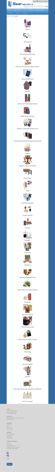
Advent (27, 29)
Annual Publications (27, 79)
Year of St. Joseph (27, 401)
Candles (27, 153)
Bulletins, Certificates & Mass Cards (27, 128)
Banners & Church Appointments (27, 104)
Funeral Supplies (27, 215)
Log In (34, 1)
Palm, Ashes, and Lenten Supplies (27, 290)
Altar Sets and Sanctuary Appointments (27, 66)
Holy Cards (27, 252)
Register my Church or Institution (13, 447)
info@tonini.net (12, 413)
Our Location (9, 444)
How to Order (9, 427)
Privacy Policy (9, 435)
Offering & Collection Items (27, 277)
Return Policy (9, 436)
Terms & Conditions (11, 433)
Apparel (27, 91)
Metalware (27, 265)
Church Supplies (14, 16)
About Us (8, 442)
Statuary (27, 376)
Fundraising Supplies (27, 203)
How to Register (10, 429)
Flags (27, 190)
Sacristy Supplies (27, 364)
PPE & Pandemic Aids (27, 327)
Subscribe (9, 464)
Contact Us (9, 424)
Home (8, 16)
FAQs (8, 426)
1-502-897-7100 (13, 412)
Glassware (27, 240)
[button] (40, 1)
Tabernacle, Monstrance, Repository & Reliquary (27, 389)
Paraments (27, 302)
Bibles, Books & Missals (27, 116)
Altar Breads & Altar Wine (27, 54)
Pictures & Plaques (27, 314)
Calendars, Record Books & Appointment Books (27, 141)
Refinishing (27, 352)
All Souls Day (27, 42)
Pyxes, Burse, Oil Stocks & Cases (27, 339)
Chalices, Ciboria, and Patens (27, 166)
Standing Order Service (11, 445)
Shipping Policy (10, 438)
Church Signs (27, 178)
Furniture (27, 228)
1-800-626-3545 (13, 410)
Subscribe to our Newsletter (12, 448)
